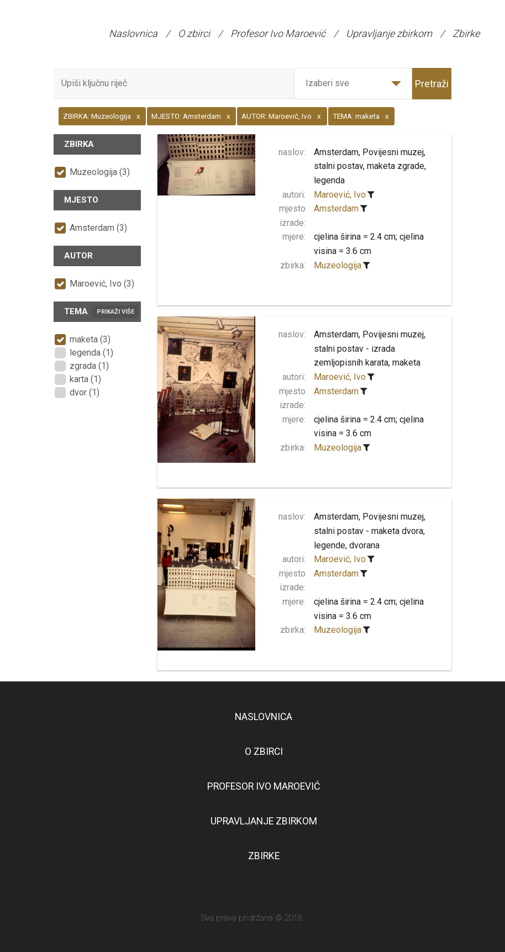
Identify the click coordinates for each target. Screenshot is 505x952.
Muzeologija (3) (100, 172)
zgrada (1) (89, 366)
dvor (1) (84, 392)
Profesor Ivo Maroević (277, 33)
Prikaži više (115, 311)
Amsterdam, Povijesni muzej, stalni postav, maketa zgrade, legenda (370, 166)
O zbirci (194, 33)
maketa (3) (90, 339)
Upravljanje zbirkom (389, 33)
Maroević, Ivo (340, 194)
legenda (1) (91, 352)
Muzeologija (337, 265)
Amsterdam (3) (98, 228)
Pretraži (432, 83)
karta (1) (85, 379)
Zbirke (466, 33)
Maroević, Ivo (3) (102, 283)
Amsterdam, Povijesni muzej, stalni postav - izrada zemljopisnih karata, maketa (369, 348)
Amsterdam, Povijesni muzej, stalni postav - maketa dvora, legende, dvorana (369, 530)
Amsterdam (336, 208)
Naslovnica (133, 33)
